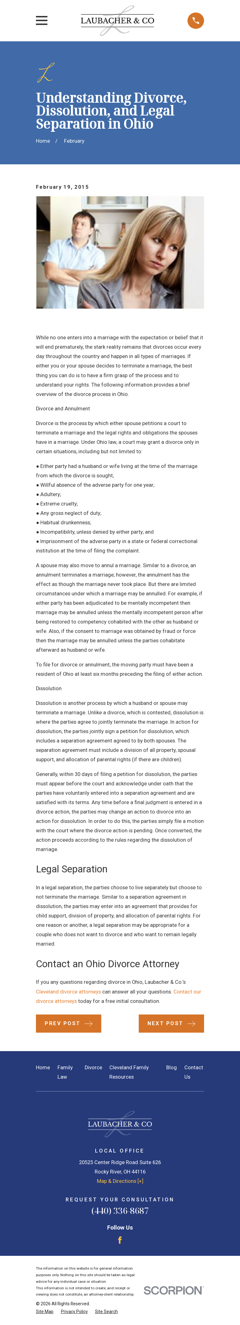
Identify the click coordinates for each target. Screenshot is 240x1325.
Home (43, 1068)
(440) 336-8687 (120, 1210)
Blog (171, 1068)
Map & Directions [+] (120, 1181)
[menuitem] (44, 1312)
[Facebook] (119, 1240)
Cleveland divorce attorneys (68, 992)
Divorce (93, 1068)
